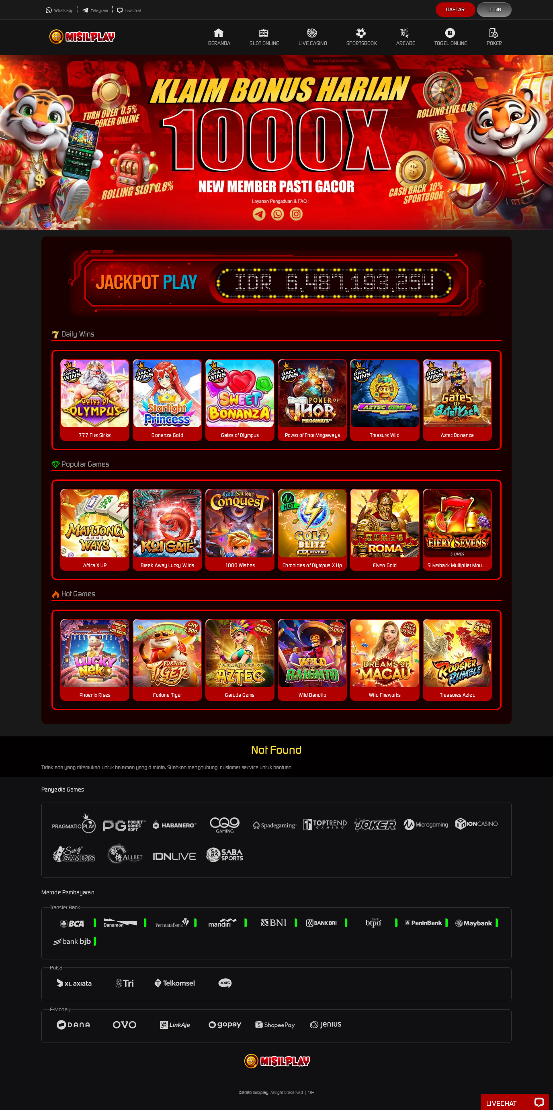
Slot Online (264, 37)
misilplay (261, 1092)
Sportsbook (361, 37)
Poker (494, 37)
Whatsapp (59, 10)
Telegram (95, 10)
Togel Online (450, 37)
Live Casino (313, 37)
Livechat (129, 10)
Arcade (406, 37)
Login (494, 9)
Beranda (219, 37)
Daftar (455, 9)
